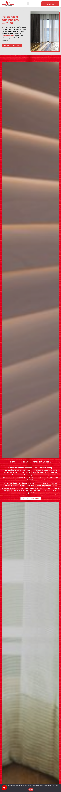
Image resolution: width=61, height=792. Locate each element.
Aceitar (31, 789)
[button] (28, 3)
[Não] (58, 787)
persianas (8, 472)
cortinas (52, 470)
